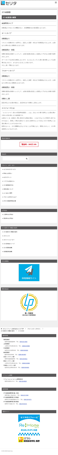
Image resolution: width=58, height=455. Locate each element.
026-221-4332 (23, 341)
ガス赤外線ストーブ (9, 243)
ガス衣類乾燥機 (8, 247)
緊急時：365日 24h (29, 144)
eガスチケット (8, 177)
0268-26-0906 (26, 346)
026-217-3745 (24, 395)
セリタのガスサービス (10, 169)
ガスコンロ (7, 236)
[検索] (15, 158)
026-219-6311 (23, 359)
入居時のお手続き (8, 214)
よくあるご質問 (8, 193)
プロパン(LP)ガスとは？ (10, 197)
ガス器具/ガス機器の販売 (10, 231)
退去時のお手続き (8, 218)
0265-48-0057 (22, 354)
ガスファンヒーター (9, 239)
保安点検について (8, 189)
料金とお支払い (8, 173)
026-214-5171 (27, 399)
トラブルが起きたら (9, 181)
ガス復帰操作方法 (8, 185)
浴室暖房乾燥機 (8, 251)
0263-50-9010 (24, 350)
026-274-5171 (23, 404)
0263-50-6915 (25, 367)
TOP (13, 328)
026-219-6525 (23, 381)
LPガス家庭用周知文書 (10, 201)
